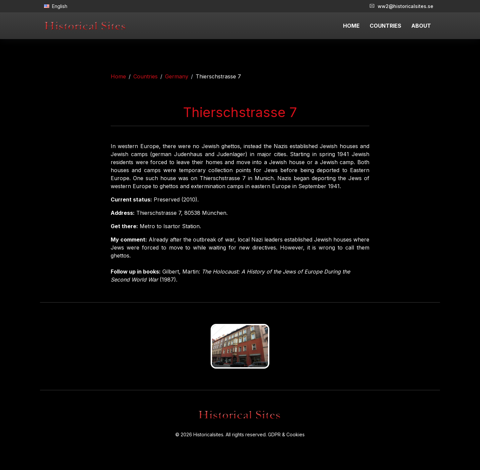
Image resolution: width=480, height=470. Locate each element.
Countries (145, 76)
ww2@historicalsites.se (401, 6)
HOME (351, 25)
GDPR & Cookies (286, 434)
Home (118, 76)
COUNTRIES (385, 25)
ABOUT (421, 25)
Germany (176, 76)
